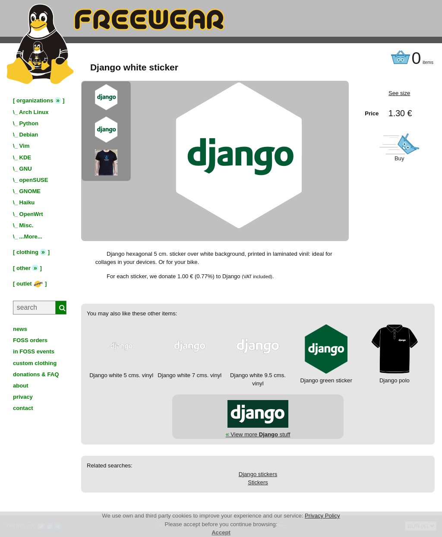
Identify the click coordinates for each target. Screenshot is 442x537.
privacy (23, 397)
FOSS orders (30, 340)
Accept (221, 532)
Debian (28, 134)
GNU (25, 168)
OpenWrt (31, 214)
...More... (30, 236)
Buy (399, 158)
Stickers (258, 482)
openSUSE (33, 180)
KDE (25, 157)
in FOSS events (33, 351)
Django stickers (258, 474)
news (20, 329)
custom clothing (35, 363)
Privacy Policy (322, 515)
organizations (34, 100)
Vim (24, 146)
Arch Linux (33, 112)
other (23, 268)
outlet (29, 283)
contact (23, 408)
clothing (27, 252)
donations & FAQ (36, 374)
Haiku (27, 202)
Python (28, 123)
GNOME (30, 191)
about (20, 385)
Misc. (26, 225)
